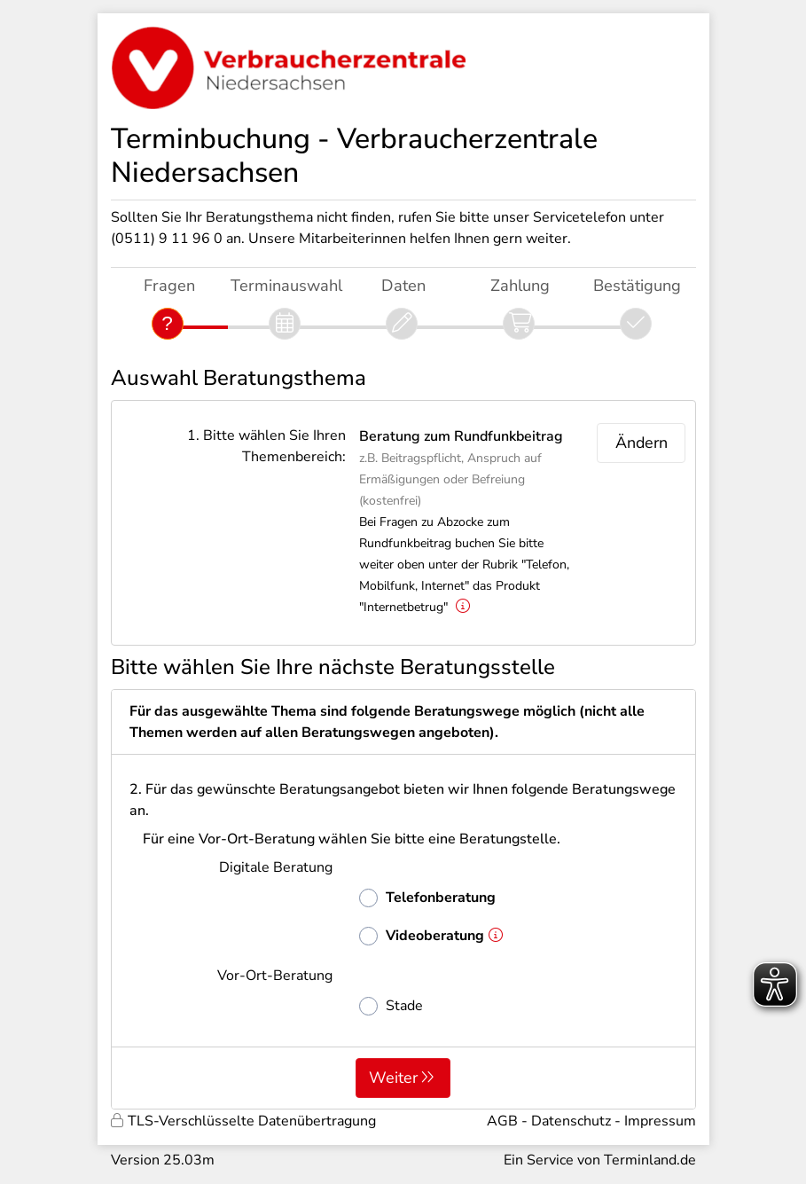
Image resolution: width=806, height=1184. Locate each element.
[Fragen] (168, 324)
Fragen (169, 285)
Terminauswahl (286, 285)
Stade (391, 1006)
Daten (403, 285)
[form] (403, 899)
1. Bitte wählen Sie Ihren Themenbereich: (266, 446)
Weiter (393, 1077)
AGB (502, 1121)
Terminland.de (650, 1160)
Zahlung (520, 285)
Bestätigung (637, 285)
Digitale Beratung (276, 867)
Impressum (660, 1121)
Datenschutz (571, 1121)
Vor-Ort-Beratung (275, 975)
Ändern (641, 442)
